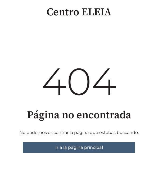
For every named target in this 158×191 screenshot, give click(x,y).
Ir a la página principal (79, 147)
